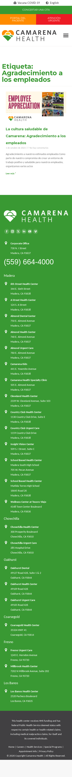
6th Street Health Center (24, 284)
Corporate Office (20, 243)
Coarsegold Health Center (25, 625)
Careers (20, 746)
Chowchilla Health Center (25, 527)
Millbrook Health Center (24, 666)
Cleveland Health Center (24, 396)
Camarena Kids (19, 364)
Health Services (34, 746)
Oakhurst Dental (20, 568)
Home (11, 746)
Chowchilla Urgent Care (24, 543)
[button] (65, 35)
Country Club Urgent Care (25, 428)
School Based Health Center (26, 460)
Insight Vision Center (22, 444)
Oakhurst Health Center (24, 584)
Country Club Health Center (26, 412)
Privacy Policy (46, 751)
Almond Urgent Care (22, 348)
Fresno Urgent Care (21, 650)
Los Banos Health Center (24, 691)
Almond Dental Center (23, 316)
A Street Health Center (23, 300)
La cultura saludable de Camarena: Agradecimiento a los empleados (36, 136)
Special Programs (53, 746)
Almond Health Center (23, 332)
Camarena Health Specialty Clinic (29, 380)
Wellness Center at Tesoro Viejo (28, 502)
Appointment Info (28, 751)
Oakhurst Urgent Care (23, 600)
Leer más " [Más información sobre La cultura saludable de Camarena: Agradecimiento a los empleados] (11, 173)
